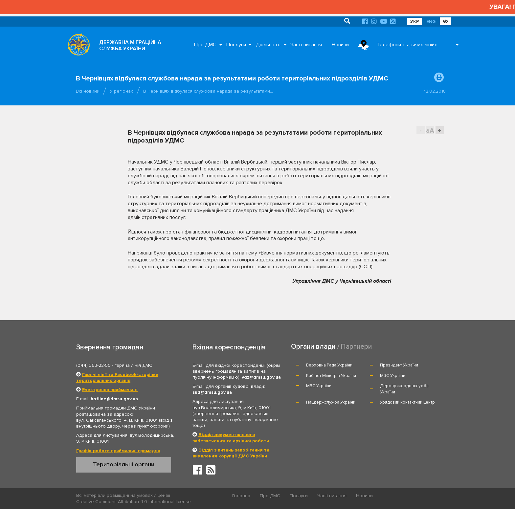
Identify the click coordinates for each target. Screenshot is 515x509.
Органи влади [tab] (313, 347)
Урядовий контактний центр (407, 402)
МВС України (318, 385)
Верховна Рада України (329, 365)
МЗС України (392, 375)
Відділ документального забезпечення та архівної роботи (230, 437)
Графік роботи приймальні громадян (118, 451)
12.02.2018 (435, 91)
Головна (241, 495)
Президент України (399, 365)
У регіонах (121, 91)
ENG (431, 21)
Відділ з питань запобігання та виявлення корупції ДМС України (230, 453)
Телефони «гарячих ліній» (407, 44)
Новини (340, 44)
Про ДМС (205, 44)
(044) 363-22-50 (93, 365)
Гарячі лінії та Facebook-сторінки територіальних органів (117, 377)
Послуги (236, 44)
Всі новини (88, 91)
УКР (414, 21)
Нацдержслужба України (330, 402)
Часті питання (306, 44)
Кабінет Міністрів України (331, 375)
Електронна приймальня (110, 389)
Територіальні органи (123, 464)
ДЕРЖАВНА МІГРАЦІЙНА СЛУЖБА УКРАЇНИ (130, 45)
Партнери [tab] (356, 347)
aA (430, 130)
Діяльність (268, 44)
